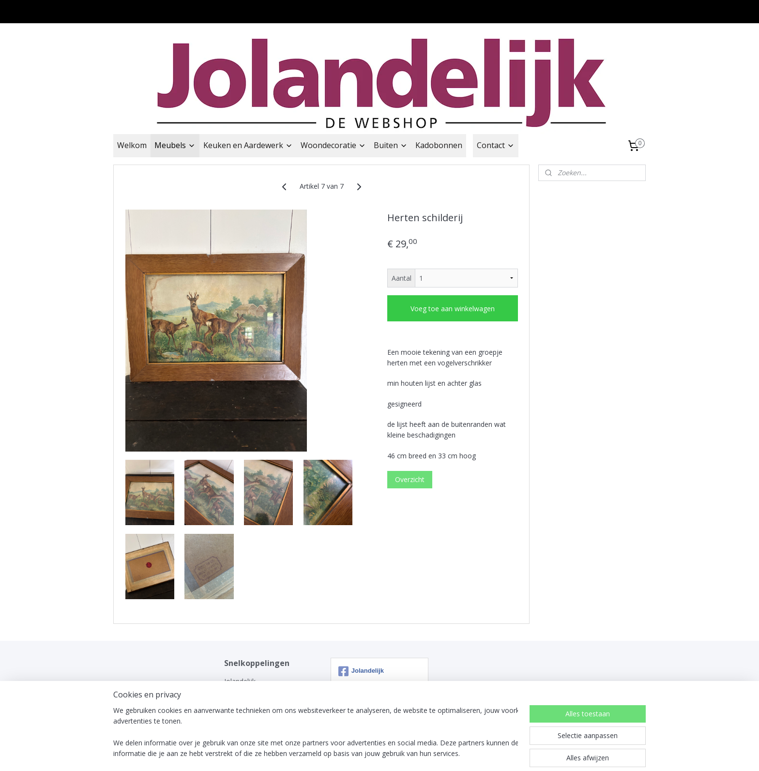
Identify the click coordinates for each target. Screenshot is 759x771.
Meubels (175, 145)
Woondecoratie (333, 145)
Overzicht (410, 479)
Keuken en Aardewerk (248, 145)
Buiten (391, 145)
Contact (496, 145)
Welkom (132, 145)
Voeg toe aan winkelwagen (452, 308)
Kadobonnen (438, 145)
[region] (315, 733)
